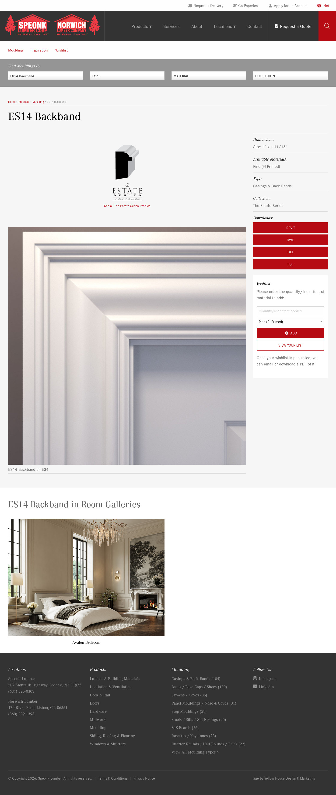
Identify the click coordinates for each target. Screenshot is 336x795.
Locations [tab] (223, 26)
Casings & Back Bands (272, 185)
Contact (254, 26)
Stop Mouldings (189, 711)
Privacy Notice (144, 778)
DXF (290, 252)
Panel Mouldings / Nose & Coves (204, 703)
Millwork (98, 719)
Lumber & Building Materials (115, 678)
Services (171, 26)
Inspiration (39, 50)
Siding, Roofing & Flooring (112, 735)
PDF (290, 264)
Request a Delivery (208, 5)
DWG (290, 239)
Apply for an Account (291, 5)
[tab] (327, 26)
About (196, 26)
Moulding (15, 50)
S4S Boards (185, 727)
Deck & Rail (100, 695)
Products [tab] (139, 26)
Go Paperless (248, 5)
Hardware (98, 711)
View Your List (290, 345)
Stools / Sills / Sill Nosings (199, 719)
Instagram (267, 678)
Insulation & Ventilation (111, 686)
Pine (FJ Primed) (266, 166)
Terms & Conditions (112, 778)
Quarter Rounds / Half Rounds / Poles (208, 744)
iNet (325, 5)
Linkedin (266, 686)
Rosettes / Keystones (194, 735)
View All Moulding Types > (195, 752)
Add (290, 333)
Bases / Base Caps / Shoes (199, 686)
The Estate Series (268, 205)
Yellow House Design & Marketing (289, 778)
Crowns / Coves (189, 695)
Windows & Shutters (108, 744)
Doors (95, 703)
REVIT (290, 227)
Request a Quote (296, 26)
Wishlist (61, 50)
